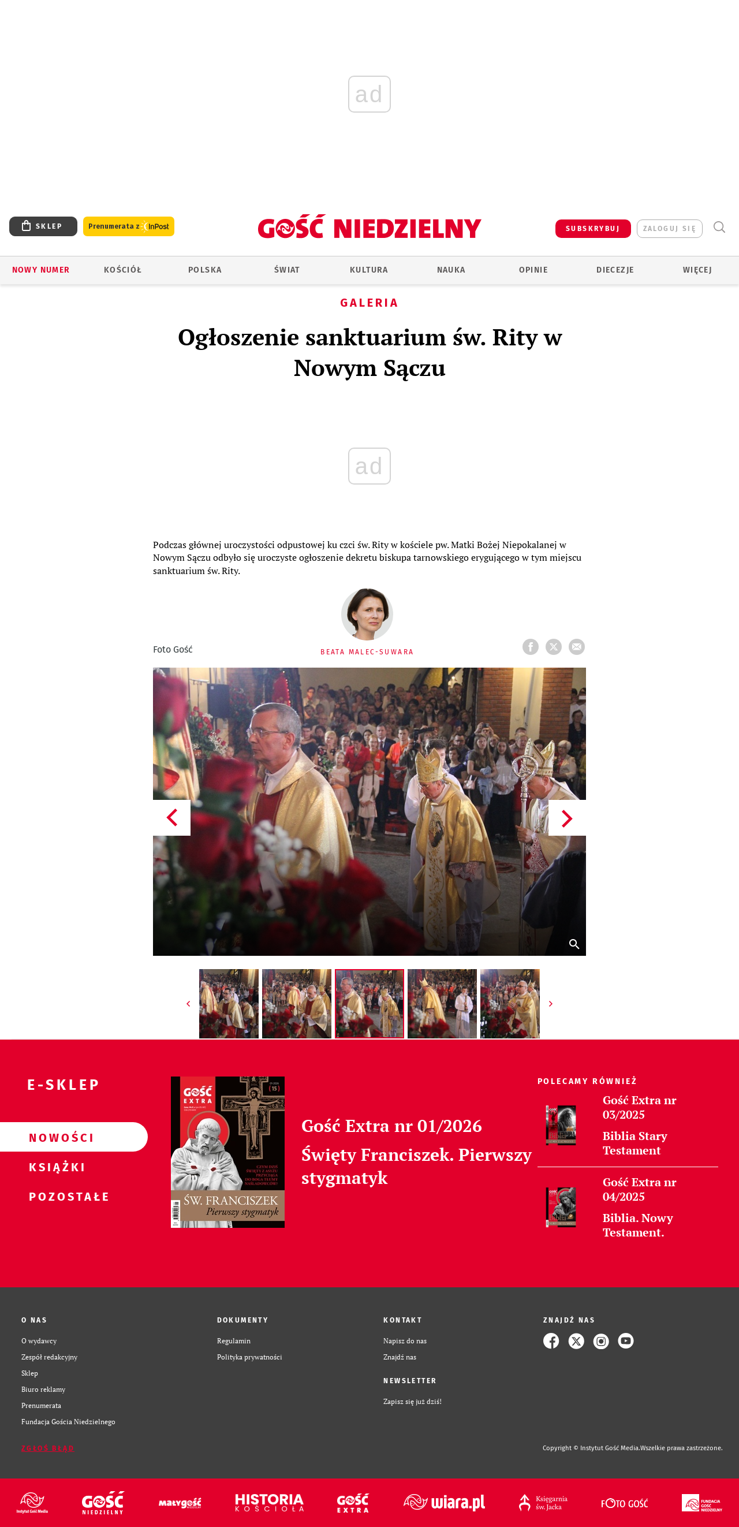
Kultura (369, 270)
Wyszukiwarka (719, 227)
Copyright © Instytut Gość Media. (591, 1448)
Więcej (697, 270)
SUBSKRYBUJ (593, 229)
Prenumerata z (128, 226)
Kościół (123, 270)
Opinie (533, 270)
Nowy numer (41, 270)
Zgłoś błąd (47, 1448)
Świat (287, 270)
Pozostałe (55, 1196)
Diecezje (615, 270)
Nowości (55, 1137)
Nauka (451, 270)
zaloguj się (669, 229)
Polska (205, 270)
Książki (55, 1166)
